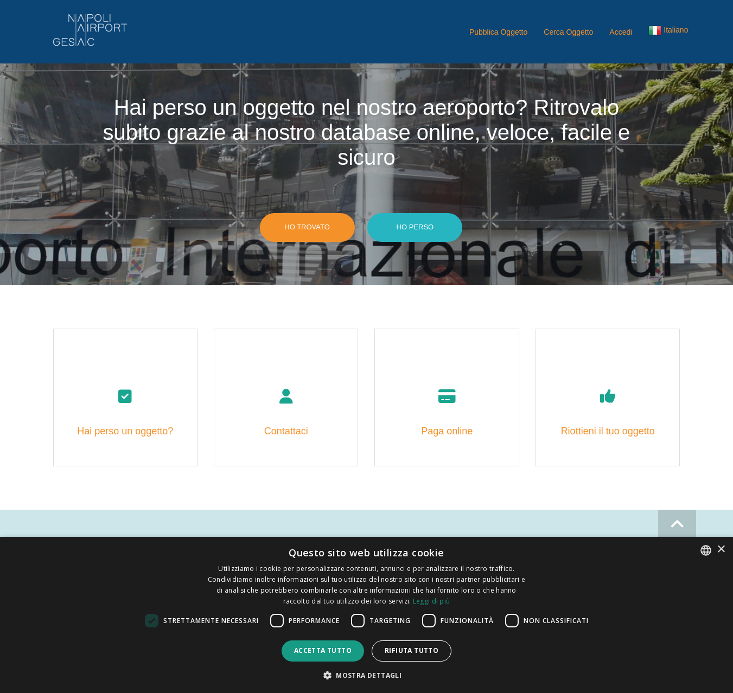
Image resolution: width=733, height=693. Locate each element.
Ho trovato (307, 227)
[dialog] (366, 615)
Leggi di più (431, 601)
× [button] (721, 550)
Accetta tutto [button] (323, 650)
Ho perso (415, 227)
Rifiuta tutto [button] (411, 650)
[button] (668, 32)
